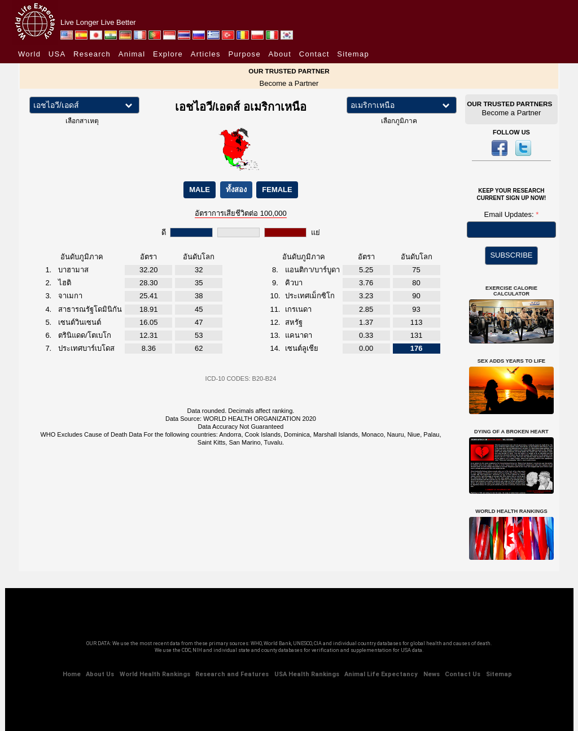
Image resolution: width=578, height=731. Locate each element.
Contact (314, 54)
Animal (132, 54)
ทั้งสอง (236, 189)
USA (57, 54)
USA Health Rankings (306, 674)
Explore (168, 54)
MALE (199, 189)
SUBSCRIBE (511, 255)
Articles (206, 54)
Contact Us (462, 674)
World (29, 54)
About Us (100, 674)
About (280, 54)
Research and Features (232, 674)
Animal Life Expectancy (381, 674)
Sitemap (353, 54)
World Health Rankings (155, 674)
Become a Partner (289, 83)
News (431, 674)
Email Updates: (510, 214)
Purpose (244, 54)
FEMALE (277, 189)
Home (72, 674)
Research (92, 54)
